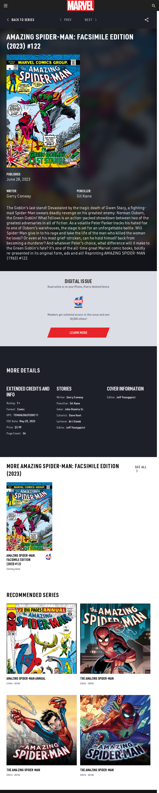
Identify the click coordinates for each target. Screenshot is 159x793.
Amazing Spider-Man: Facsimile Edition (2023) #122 (21, 559)
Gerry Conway (19, 195)
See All (141, 469)
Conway (10, 568)
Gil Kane (84, 195)
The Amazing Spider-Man (97, 678)
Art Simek (75, 421)
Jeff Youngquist (75, 427)
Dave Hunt (75, 415)
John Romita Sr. (74, 409)
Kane (17, 568)
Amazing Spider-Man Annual (26, 678)
